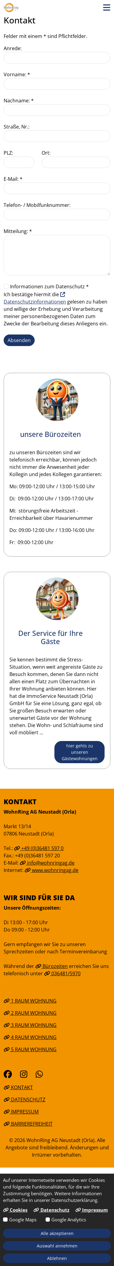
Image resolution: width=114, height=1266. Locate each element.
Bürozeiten (51, 966)
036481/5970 (62, 973)
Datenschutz (24, 1099)
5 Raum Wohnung (30, 1049)
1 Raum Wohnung (30, 1000)
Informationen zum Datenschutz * (49, 286)
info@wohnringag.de (47, 862)
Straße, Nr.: (16, 126)
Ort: (46, 152)
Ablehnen (57, 1258)
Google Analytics (68, 1219)
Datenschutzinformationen (35, 298)
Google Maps (22, 1219)
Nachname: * (19, 100)
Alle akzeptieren (57, 1233)
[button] (106, 7)
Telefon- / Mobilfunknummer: (37, 205)
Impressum (21, 1111)
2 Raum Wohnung (30, 1013)
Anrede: (13, 48)
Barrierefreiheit (28, 1123)
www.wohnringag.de (51, 870)
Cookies (15, 1210)
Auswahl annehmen (57, 1246)
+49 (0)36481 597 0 (39, 848)
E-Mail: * (13, 179)
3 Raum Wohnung (30, 1025)
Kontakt (18, 1087)
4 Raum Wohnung (30, 1037)
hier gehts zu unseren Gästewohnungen (80, 752)
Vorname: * (17, 74)
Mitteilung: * (18, 231)
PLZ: (8, 152)
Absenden (19, 340)
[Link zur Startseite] (11, 7)
